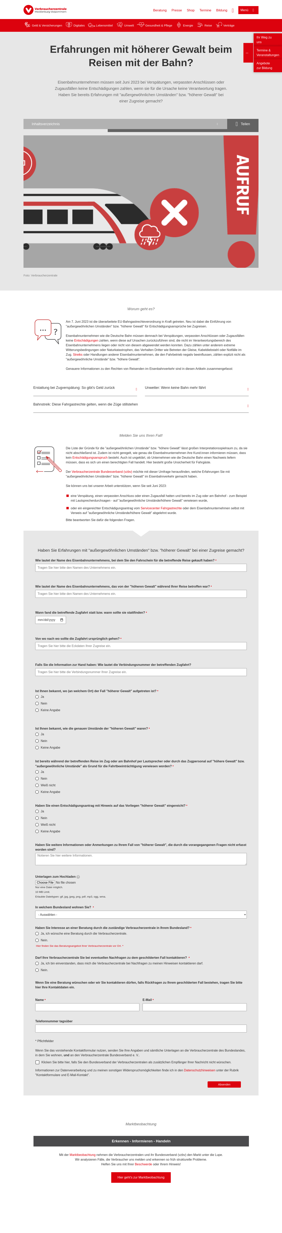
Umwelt (129, 25)
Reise (208, 25)
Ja (42, 696)
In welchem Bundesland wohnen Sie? (63, 907)
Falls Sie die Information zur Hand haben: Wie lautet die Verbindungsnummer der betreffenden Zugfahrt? (113, 664)
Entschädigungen (86, 340)
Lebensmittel (104, 25)
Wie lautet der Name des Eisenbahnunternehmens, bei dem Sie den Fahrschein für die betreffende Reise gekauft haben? (125, 560)
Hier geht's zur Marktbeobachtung (141, 1177)
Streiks (78, 354)
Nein (44, 703)
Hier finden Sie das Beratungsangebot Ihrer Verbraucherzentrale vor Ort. (78, 945)
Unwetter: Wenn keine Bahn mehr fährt (175, 388)
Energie (188, 25)
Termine (205, 10)
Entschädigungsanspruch (90, 457)
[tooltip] (78, 877)
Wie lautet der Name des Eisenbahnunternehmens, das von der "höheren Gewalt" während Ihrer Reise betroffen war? (122, 586)
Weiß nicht (48, 785)
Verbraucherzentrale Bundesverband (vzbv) (102, 471)
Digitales (79, 25)
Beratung (160, 10)
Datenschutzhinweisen (200, 1070)
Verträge (229, 25)
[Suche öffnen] (233, 10)
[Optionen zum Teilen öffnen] (242, 124)
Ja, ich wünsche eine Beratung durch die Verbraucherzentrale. (84, 933)
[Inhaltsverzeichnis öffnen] (125, 124)
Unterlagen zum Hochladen (57, 877)
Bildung (221, 10)
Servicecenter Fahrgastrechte (161, 508)
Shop (191, 10)
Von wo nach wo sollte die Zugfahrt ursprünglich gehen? (77, 638)
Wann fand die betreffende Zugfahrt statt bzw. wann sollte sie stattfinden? (90, 612)
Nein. (44, 940)
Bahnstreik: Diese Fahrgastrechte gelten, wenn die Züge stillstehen (85, 404)
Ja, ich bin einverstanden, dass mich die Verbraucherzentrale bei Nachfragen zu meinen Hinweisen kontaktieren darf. (122, 963)
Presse (177, 10)
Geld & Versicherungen (47, 25)
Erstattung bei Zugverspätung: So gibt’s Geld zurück (74, 388)
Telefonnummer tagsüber (54, 1021)
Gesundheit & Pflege (158, 25)
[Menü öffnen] (248, 10)
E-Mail (147, 1000)
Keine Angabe (50, 710)
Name (39, 1000)
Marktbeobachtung (83, 1154)
